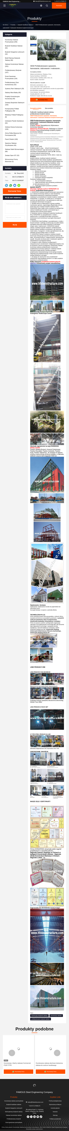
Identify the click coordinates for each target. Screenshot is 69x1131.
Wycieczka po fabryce (55, 1104)
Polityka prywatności (55, 1119)
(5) (11, 160)
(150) (14, 104)
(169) (11, 139)
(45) (11, 144)
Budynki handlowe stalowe (25, 25)
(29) (14, 88)
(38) (12, 110)
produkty (12, 25)
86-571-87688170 (60, 1)
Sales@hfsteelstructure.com (42, 1)
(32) (14, 53)
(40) (12, 97)
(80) (12, 59)
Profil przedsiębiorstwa (55, 1101)
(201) (14, 65)
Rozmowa (59, 5)
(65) (13, 92)
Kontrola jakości (55, 1108)
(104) (11, 77)
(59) (13, 134)
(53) (12, 83)
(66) (14, 150)
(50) (13, 47)
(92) (14, 122)
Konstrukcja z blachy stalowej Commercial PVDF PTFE (17, 1064)
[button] (12, 1053)
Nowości (55, 1111)
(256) (11, 41)
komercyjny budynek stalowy (39, 1015)
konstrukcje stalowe (56, 1015)
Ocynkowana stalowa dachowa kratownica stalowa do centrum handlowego (49, 1064)
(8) (14, 116)
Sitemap (55, 1115)
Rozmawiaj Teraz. (14, 191)
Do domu (5, 25)
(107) (13, 71)
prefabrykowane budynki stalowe (40, 1019)
